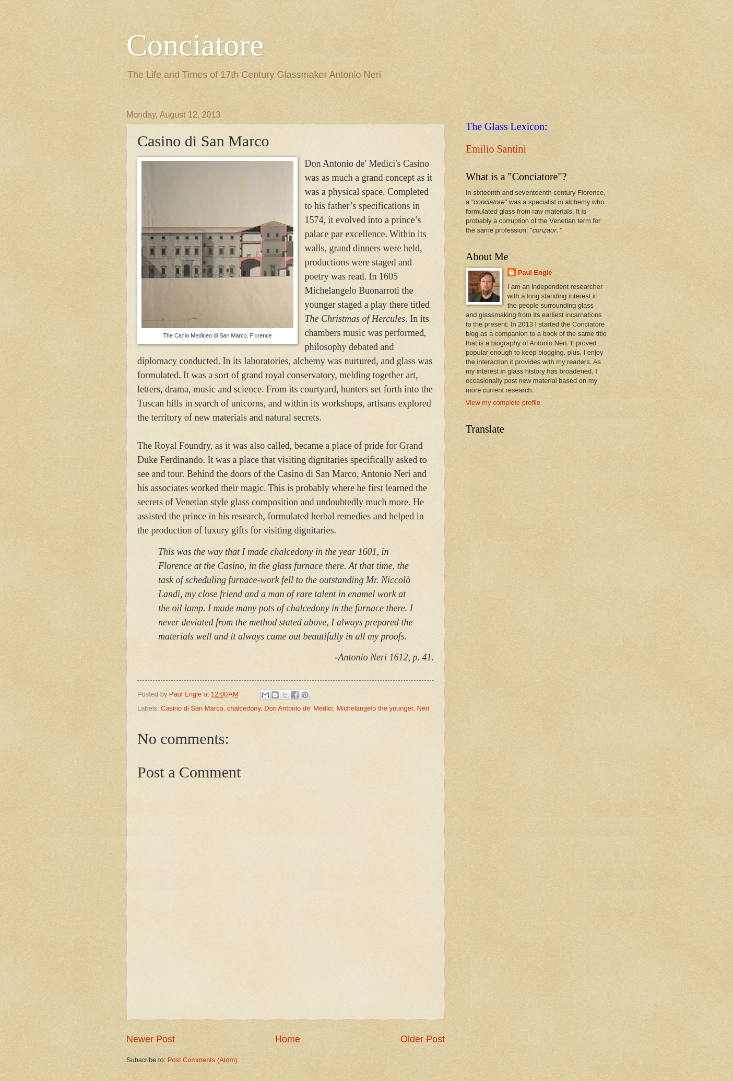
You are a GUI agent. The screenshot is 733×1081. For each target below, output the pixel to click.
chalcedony (244, 708)
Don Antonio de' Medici (298, 708)
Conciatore (195, 45)
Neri (423, 708)
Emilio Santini (496, 149)
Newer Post (150, 1039)
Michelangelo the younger (375, 708)
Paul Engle (535, 272)
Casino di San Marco (192, 708)
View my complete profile (503, 402)
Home (287, 1039)
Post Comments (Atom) (203, 1060)
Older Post (422, 1039)
